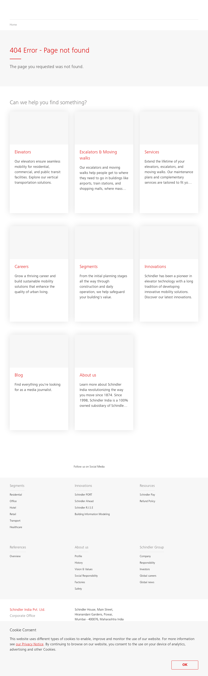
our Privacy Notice (29, 644)
